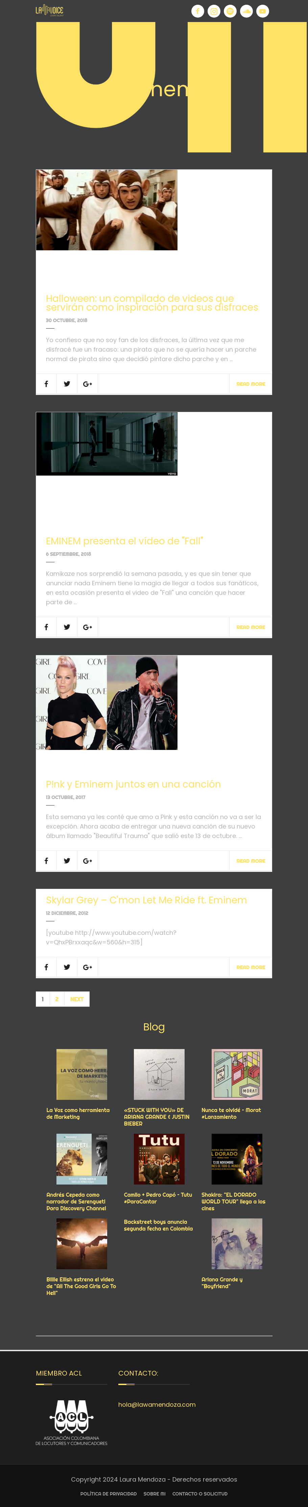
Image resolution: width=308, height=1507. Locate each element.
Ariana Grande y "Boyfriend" (222, 1283)
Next (77, 999)
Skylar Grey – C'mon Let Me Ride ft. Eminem (146, 900)
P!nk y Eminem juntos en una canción (133, 784)
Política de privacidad (108, 1494)
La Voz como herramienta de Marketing (78, 1113)
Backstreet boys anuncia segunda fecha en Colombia (158, 1225)
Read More (250, 384)
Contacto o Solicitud (200, 1494)
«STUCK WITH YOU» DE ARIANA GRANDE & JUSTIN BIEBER (157, 1117)
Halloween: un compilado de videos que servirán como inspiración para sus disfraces (152, 303)
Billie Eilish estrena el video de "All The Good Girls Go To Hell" (81, 1286)
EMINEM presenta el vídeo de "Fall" (124, 541)
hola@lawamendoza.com (157, 1404)
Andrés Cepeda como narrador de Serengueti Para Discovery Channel (76, 1201)
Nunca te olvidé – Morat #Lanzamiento (231, 1113)
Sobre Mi (155, 1494)
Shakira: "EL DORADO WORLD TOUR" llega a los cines (233, 1201)
